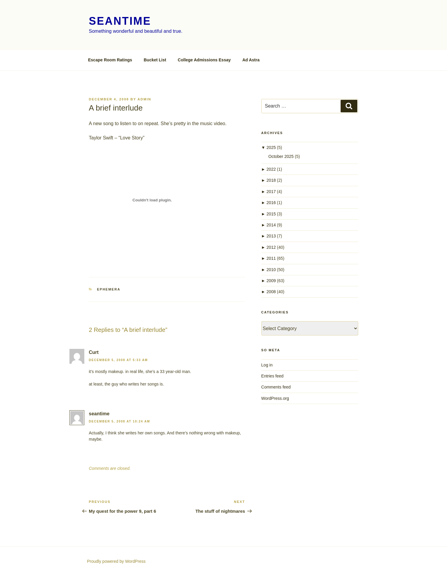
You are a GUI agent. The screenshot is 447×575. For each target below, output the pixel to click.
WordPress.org (275, 398)
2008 (271, 291)
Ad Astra (251, 60)
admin (144, 99)
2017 (271, 191)
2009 (271, 280)
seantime (120, 21)
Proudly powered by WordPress (116, 561)
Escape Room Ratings (110, 60)
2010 (271, 269)
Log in (267, 365)
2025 (271, 147)
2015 (271, 214)
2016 (271, 202)
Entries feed (272, 376)
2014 (271, 225)
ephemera (108, 289)
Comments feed (276, 387)
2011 (271, 258)
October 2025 (281, 156)
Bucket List (155, 60)
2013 (271, 236)
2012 (271, 247)
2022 (271, 169)
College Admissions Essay (204, 60)
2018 (271, 180)
